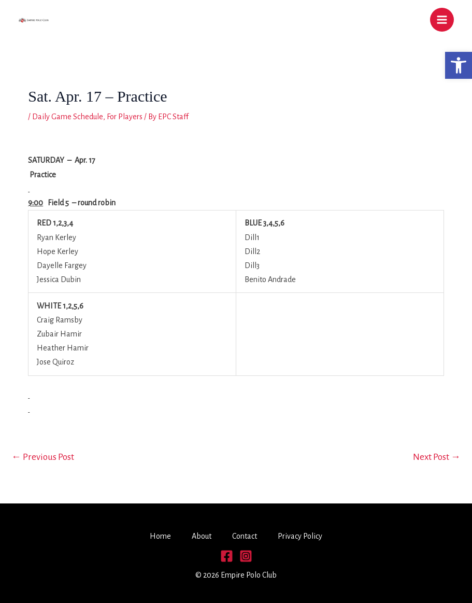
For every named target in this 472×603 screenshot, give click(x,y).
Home (160, 536)
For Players (124, 117)
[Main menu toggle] (442, 20)
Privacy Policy (300, 536)
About (201, 536)
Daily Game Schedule (67, 117)
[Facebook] (226, 556)
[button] (458, 65)
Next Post (437, 457)
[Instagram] (245, 556)
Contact (244, 536)
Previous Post (42, 457)
